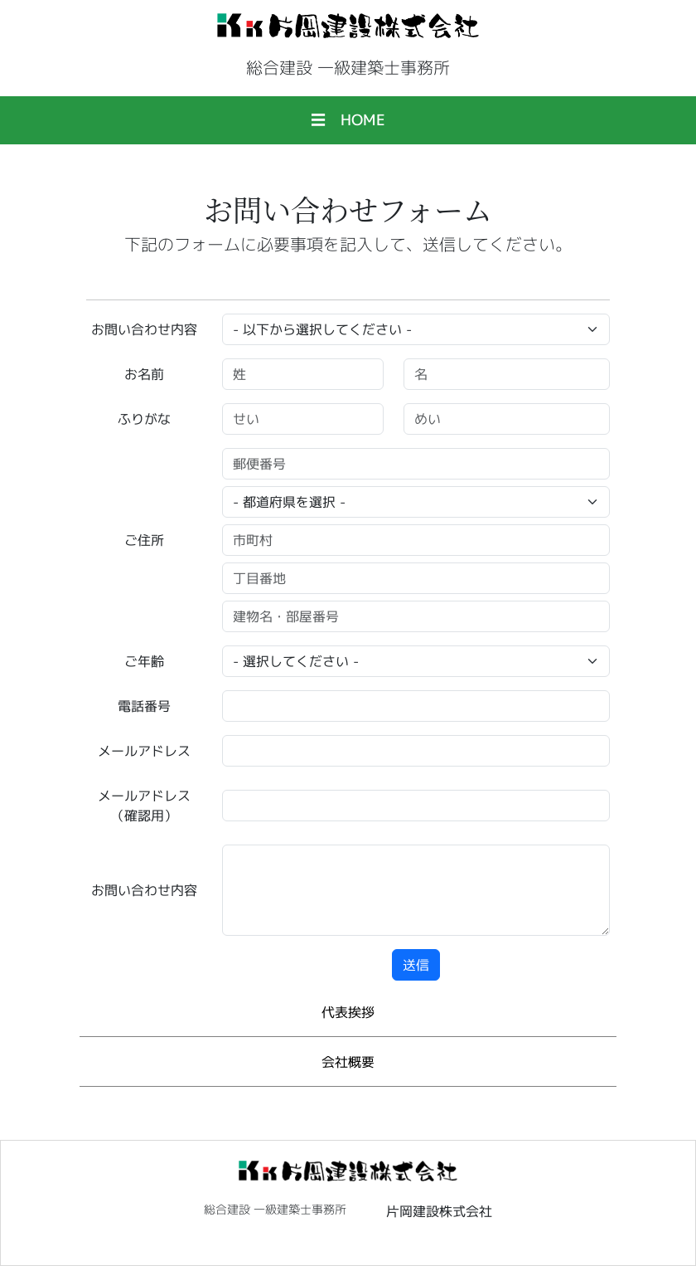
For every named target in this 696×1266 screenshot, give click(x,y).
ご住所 (144, 540)
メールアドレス (144, 751)
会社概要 (348, 1062)
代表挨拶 (348, 1012)
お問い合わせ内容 (144, 329)
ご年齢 (144, 661)
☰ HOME (348, 120)
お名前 (144, 374)
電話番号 (144, 706)
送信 (416, 965)
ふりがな (144, 419)
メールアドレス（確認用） (144, 805)
